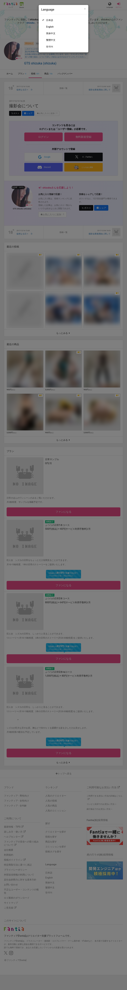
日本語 (49, 20)
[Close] (85, 9)
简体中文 (50, 33)
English (50, 26)
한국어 (49, 46)
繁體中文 (50, 40)
